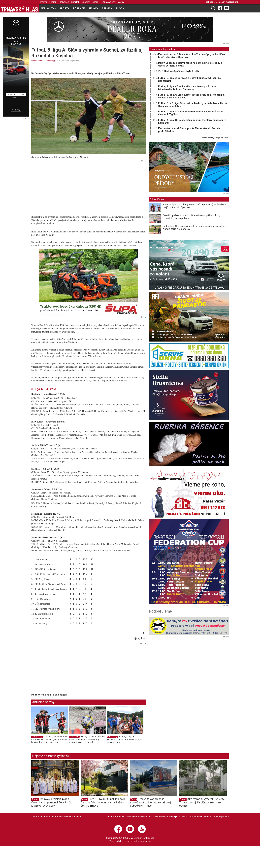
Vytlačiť (140, 638)
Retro (95, 1)
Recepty (86, 1)
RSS (178, 816)
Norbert (233, 1)
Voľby (121, 1)
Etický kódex (159, 816)
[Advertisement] (88, 186)
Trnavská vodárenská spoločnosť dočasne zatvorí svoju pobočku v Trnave (151, 802)
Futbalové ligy (108, 1)
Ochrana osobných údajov (138, 816)
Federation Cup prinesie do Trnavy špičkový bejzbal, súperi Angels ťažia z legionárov (194, 227)
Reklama (170, 816)
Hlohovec (64, 1)
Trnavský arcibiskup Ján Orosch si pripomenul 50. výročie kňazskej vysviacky (51, 802)
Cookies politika (221, 816)
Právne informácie (115, 816)
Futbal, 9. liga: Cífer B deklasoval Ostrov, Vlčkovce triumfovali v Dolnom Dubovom (187, 88)
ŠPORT (34, 61)
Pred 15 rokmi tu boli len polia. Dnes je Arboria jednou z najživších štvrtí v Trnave (103, 802)
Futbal (40, 61)
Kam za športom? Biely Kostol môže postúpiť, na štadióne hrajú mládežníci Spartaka (49, 739)
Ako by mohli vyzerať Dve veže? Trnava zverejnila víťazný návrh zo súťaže (202, 802)
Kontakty (186, 816)
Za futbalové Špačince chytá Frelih (178, 71)
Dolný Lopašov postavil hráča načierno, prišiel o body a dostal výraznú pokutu (87, 739)
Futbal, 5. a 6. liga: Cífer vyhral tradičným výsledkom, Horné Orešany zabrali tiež (193, 105)
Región (53, 1)
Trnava (43, 1)
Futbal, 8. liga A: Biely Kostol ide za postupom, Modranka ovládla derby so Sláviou (191, 96)
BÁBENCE (79, 8)
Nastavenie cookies (201, 816)
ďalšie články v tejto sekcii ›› (215, 138)
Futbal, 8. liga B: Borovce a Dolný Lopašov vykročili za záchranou (124, 739)
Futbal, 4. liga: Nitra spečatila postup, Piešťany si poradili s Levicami (192, 121)
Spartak (75, 1)
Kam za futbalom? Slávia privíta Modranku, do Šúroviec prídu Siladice (190, 130)
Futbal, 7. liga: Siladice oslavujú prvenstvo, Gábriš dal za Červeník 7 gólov (191, 113)
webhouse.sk (144, 841)
